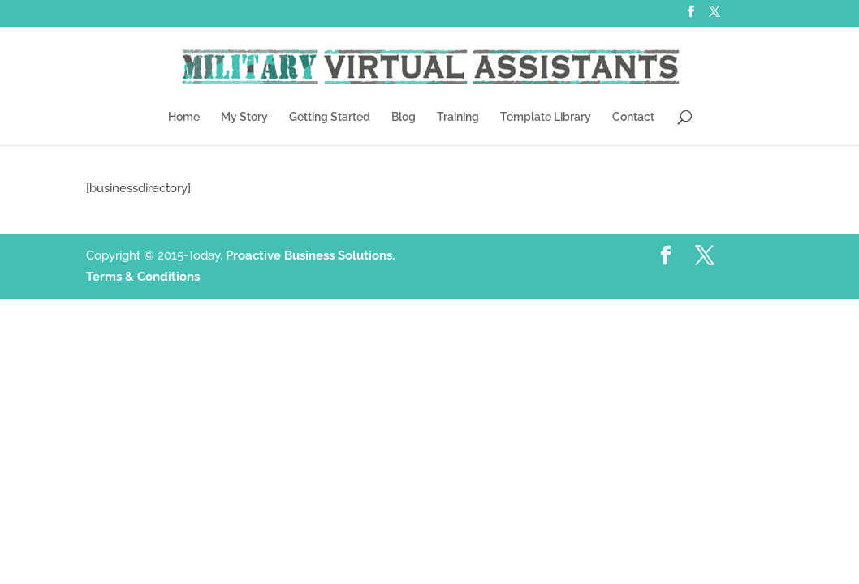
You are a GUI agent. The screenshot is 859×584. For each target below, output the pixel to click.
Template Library (545, 117)
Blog (403, 117)
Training (458, 117)
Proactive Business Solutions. (310, 255)
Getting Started (329, 117)
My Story (244, 117)
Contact (633, 117)
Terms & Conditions (143, 276)
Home (184, 117)
